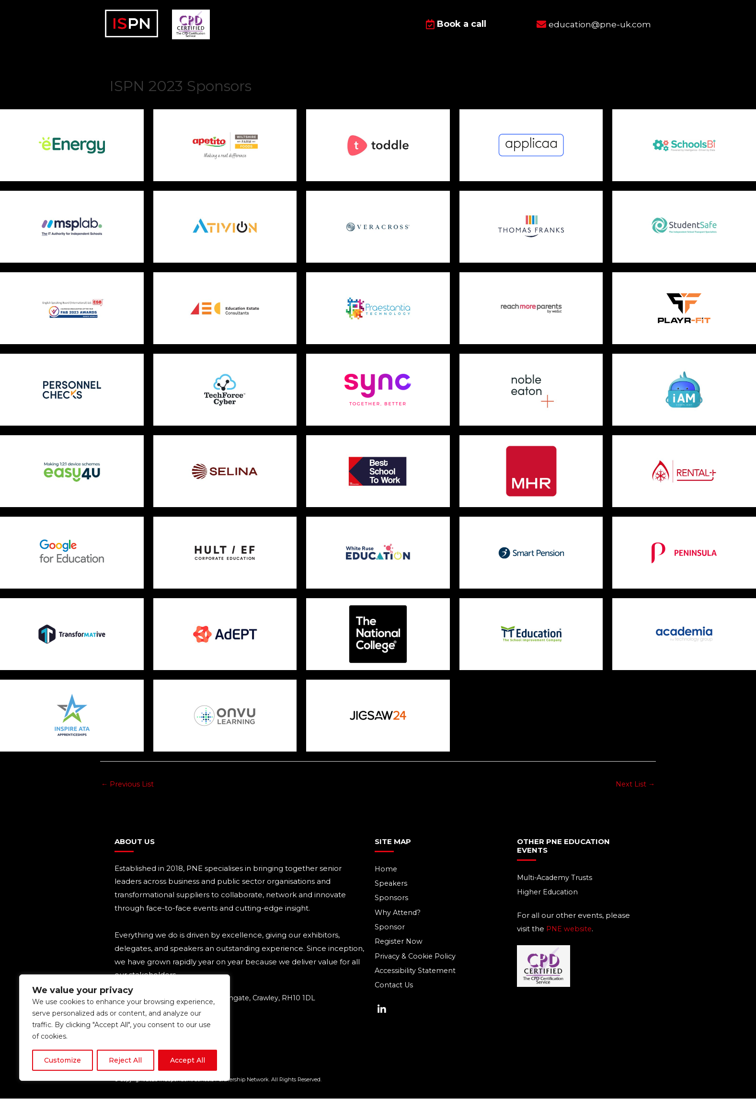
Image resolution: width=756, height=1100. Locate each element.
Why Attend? (399, 914)
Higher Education (549, 893)
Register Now (399, 944)
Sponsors (391, 899)
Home (386, 869)
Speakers (392, 884)
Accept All (187, 1060)
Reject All (125, 1060)
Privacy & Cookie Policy (416, 958)
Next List (634, 784)
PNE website (569, 930)
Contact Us (395, 988)
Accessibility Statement (417, 973)
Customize (62, 1060)
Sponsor (390, 929)
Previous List (128, 784)
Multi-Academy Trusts (556, 878)
